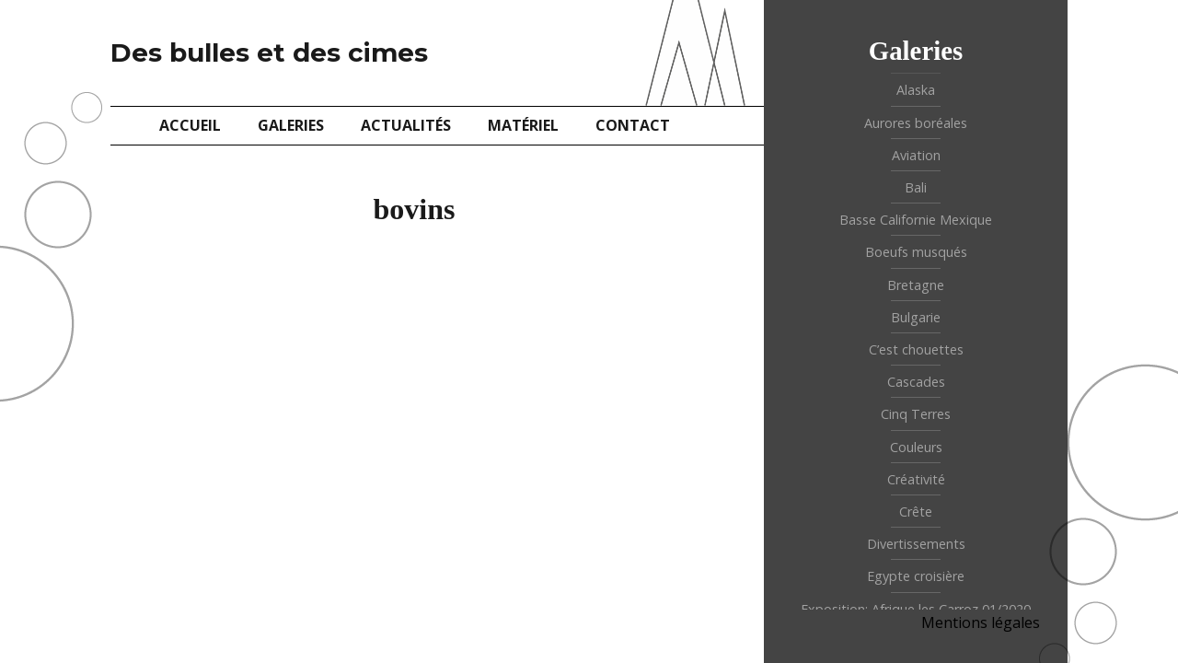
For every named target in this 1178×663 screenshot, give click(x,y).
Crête (915, 511)
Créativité (916, 479)
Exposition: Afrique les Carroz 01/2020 (916, 609)
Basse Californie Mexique (915, 219)
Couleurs (916, 447)
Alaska (915, 90)
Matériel (523, 125)
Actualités (406, 125)
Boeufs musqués (916, 252)
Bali (916, 187)
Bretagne (915, 285)
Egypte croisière (915, 576)
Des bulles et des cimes (269, 52)
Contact (632, 125)
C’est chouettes (916, 349)
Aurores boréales (915, 123)
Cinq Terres (916, 414)
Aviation (916, 155)
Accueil (190, 125)
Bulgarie (916, 317)
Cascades (916, 381)
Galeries (291, 125)
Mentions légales (980, 622)
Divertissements (916, 543)
